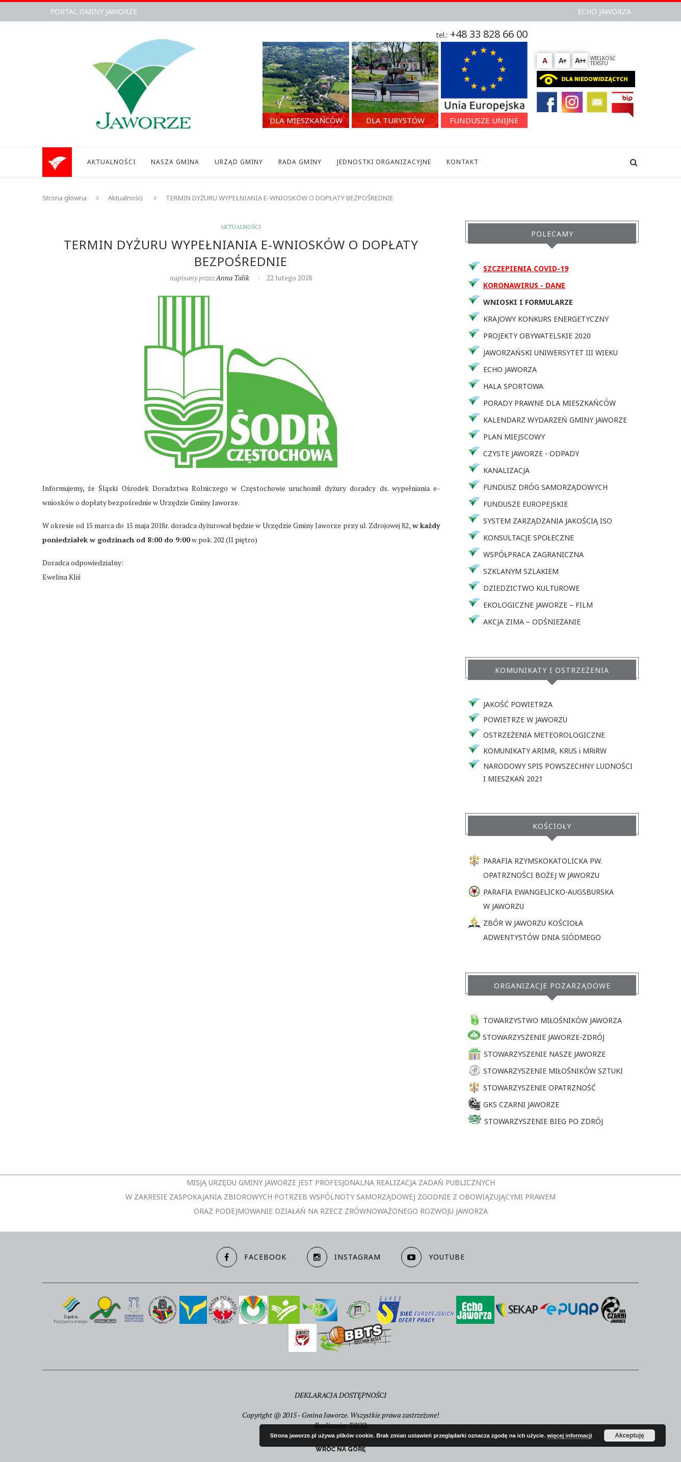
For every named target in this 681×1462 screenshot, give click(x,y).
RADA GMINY (300, 162)
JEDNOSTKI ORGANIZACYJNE (384, 162)
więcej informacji (569, 1435)
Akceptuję (629, 1435)
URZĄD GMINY (239, 162)
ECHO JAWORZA (604, 11)
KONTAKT (463, 162)
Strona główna (64, 197)
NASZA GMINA (175, 162)
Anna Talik (232, 277)
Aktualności (125, 197)
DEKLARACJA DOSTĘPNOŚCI (340, 1395)
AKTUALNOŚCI (111, 162)
